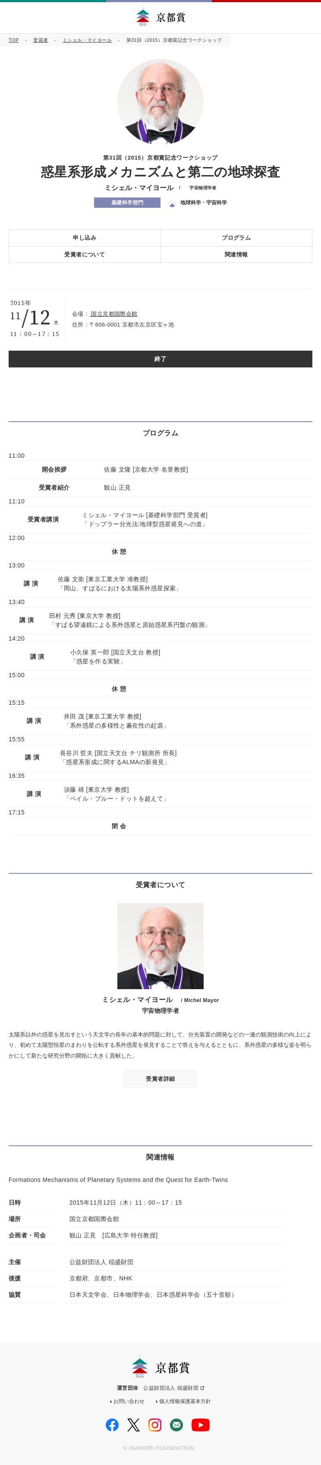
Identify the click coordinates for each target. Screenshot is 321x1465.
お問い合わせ (129, 1401)
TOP (14, 40)
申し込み (84, 237)
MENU (307, 17)
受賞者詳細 (160, 1079)
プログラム (236, 237)
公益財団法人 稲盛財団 (170, 1388)
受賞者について (84, 254)
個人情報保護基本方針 (185, 1401)
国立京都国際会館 (113, 314)
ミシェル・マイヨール (87, 40)
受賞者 (40, 40)
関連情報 (236, 254)
